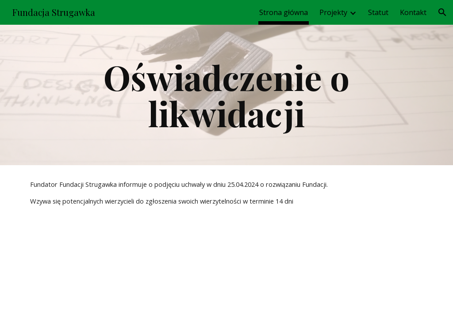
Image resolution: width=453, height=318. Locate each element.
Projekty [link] (333, 12)
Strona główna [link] (283, 12)
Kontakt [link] (413, 12)
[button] (442, 12)
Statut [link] (378, 12)
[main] (226, 94)
